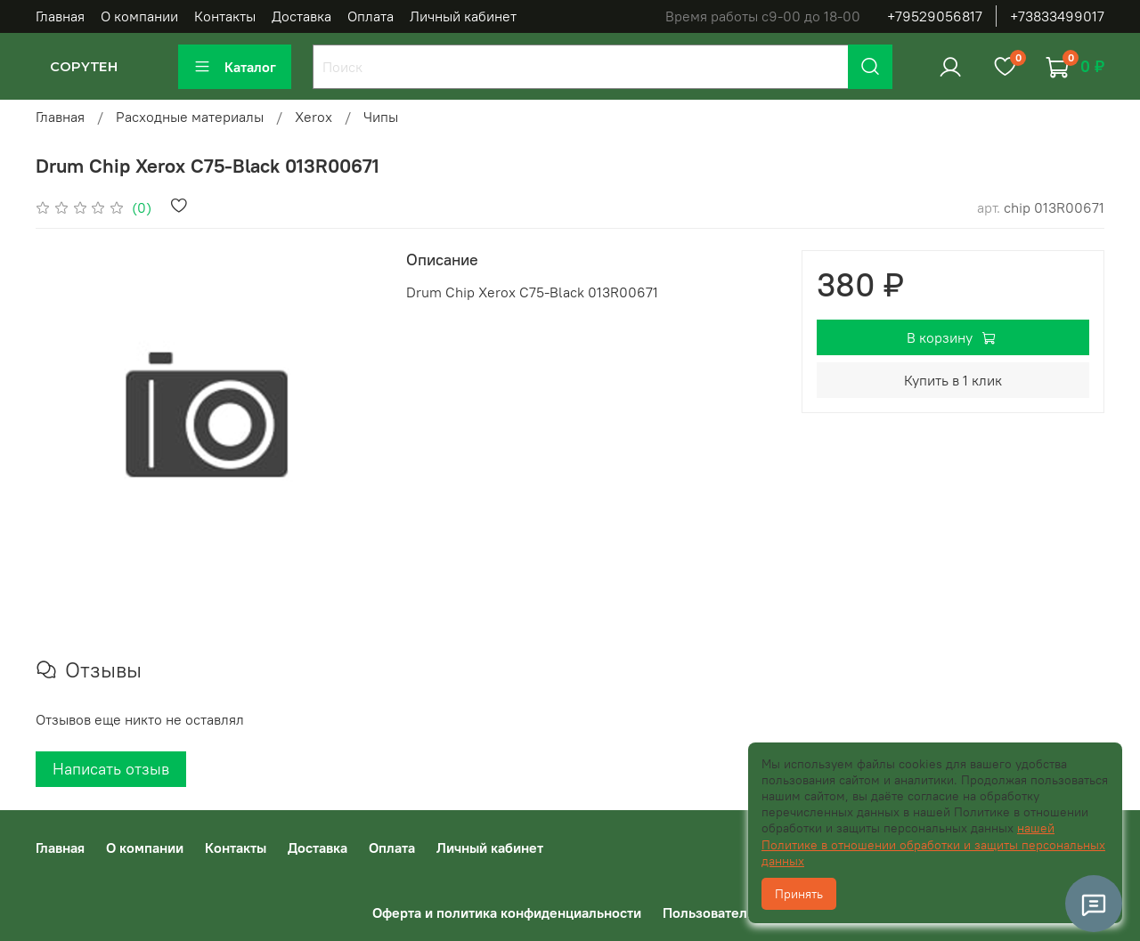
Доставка (301, 16)
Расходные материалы (190, 117)
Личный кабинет (463, 16)
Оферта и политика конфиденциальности (506, 912)
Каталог (234, 67)
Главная (60, 16)
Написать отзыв (111, 768)
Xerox (313, 117)
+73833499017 (1057, 16)
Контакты (225, 16)
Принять (799, 894)
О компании (139, 16)
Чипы (380, 117)
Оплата (370, 16)
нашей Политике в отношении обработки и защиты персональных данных (933, 844)
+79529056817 (934, 16)
